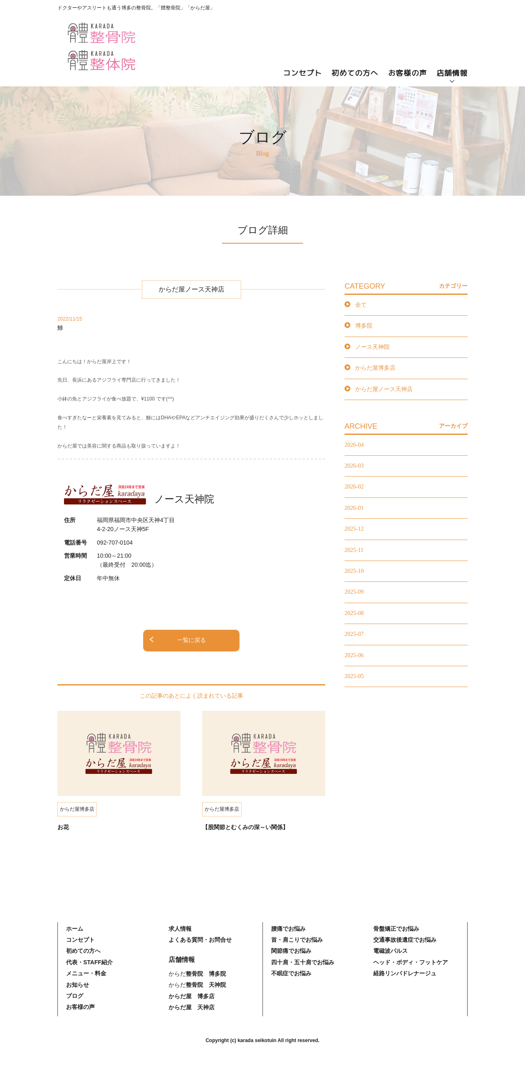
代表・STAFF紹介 (89, 962)
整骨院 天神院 (206, 984)
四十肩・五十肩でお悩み (302, 962)
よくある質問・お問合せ (200, 939)
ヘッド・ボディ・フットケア (410, 962)
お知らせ (77, 984)
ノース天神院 (372, 347)
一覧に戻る (191, 640)
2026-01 (354, 508)
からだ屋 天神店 (192, 1007)
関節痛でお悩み (291, 950)
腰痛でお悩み (288, 928)
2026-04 (354, 445)
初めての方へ (354, 73)
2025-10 (354, 571)
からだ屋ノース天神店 (384, 389)
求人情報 (180, 928)
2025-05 (354, 676)
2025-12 (354, 529)
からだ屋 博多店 (192, 996)
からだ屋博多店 (375, 368)
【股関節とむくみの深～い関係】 (245, 827)
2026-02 (354, 487)
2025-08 (354, 613)
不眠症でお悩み (291, 973)
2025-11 (354, 550)
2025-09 (354, 592)
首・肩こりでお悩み (297, 939)
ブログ (74, 996)
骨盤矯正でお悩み (396, 928)
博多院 (363, 326)
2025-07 (354, 634)
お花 (63, 827)
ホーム (74, 928)
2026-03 (354, 466)
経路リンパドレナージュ (404, 973)
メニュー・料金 (86, 973)
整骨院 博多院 (206, 973)
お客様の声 (407, 73)
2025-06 (354, 655)
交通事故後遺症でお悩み (404, 939)
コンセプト (302, 73)
